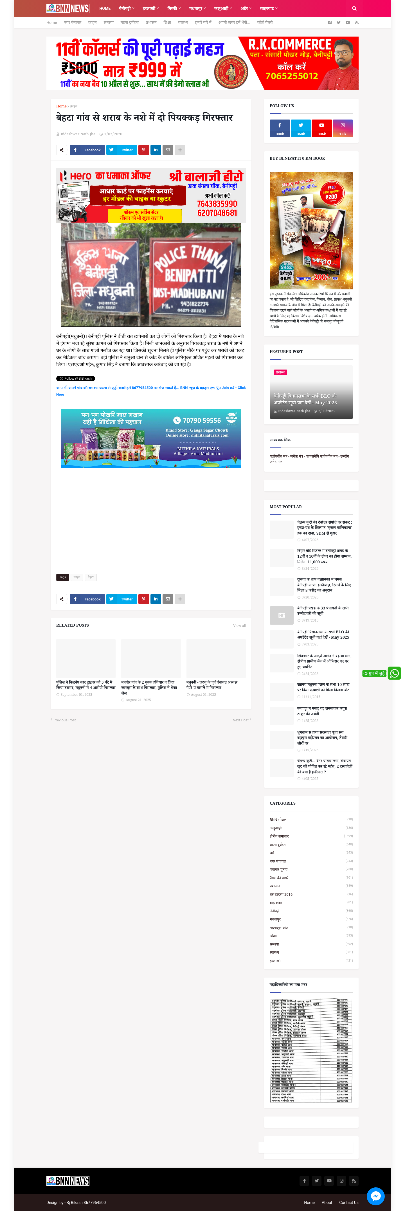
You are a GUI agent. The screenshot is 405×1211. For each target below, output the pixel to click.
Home (51, 22)
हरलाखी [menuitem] (149, 8)
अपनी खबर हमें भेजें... (234, 22)
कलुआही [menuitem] (221, 8)
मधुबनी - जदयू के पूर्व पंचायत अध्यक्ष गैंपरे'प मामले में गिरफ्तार (211, 686)
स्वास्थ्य (183, 22)
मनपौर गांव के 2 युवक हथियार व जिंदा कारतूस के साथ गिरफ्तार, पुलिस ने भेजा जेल (149, 689)
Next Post (241, 720)
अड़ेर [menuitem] (244, 8)
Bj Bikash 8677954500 (86, 1202)
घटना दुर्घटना (130, 22)
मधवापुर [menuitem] (195, 8)
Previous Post (64, 720)
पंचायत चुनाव (311, 869)
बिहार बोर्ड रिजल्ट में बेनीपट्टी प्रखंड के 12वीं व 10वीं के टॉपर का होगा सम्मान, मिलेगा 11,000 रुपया (324, 557)
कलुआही (311, 828)
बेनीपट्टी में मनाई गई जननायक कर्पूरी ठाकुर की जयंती (322, 712)
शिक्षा (167, 22)
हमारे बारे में (203, 22)
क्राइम (92, 22)
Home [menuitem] (105, 8)
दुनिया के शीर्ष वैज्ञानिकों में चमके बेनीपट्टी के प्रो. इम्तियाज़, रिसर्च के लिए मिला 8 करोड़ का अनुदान (324, 586)
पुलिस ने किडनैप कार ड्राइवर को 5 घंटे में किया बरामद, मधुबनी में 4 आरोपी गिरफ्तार (86, 686)
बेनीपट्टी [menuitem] (124, 8)
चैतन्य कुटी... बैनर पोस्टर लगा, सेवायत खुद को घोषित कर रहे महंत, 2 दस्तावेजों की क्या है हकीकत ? (324, 767)
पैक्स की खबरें (311, 877)
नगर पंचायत (72, 22)
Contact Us (349, 1202)
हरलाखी (311, 960)
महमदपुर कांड (311, 927)
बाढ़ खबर (311, 902)
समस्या (109, 22)
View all (239, 626)
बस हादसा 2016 (311, 894)
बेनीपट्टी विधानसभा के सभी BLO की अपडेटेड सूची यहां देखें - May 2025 (305, 400)
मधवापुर (311, 919)
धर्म (311, 852)
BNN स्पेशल (311, 819)
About (327, 1202)
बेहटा (91, 577)
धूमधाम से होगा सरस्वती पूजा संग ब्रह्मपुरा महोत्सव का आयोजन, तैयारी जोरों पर (322, 739)
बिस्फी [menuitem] (172, 8)
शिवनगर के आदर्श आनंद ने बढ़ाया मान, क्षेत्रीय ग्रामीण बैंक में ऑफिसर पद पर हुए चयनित (324, 662)
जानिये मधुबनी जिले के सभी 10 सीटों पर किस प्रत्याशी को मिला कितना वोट (323, 688)
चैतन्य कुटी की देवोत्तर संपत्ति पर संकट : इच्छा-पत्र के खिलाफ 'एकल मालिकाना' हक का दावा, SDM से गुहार (324, 529)
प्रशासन (151, 22)
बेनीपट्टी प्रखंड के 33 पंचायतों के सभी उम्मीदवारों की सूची (322, 611)
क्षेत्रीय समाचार (311, 836)
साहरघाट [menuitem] (267, 8)
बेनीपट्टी (311, 911)
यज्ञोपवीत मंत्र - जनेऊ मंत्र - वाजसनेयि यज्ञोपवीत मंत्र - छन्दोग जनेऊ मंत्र (309, 459)
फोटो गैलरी (265, 22)
